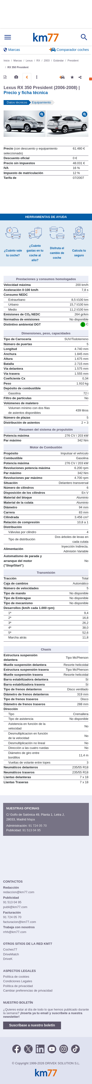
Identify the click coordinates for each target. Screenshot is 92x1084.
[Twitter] (28, 1048)
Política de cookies (16, 976)
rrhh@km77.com (14, 932)
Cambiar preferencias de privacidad (27, 990)
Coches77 (10, 949)
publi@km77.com (15, 907)
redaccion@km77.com (18, 892)
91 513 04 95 (31, 830)
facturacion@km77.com (19, 922)
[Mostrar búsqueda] (84, 37)
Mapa (31, 819)
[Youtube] (52, 1048)
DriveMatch (11, 954)
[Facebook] (16, 1048)
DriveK (7, 959)
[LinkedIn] (40, 1048)
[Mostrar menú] (7, 37)
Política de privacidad (18, 986)
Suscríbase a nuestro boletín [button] (32, 1025)
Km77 (45, 37)
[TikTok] (75, 1048)
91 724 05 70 (37, 825)
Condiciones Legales (17, 981)
